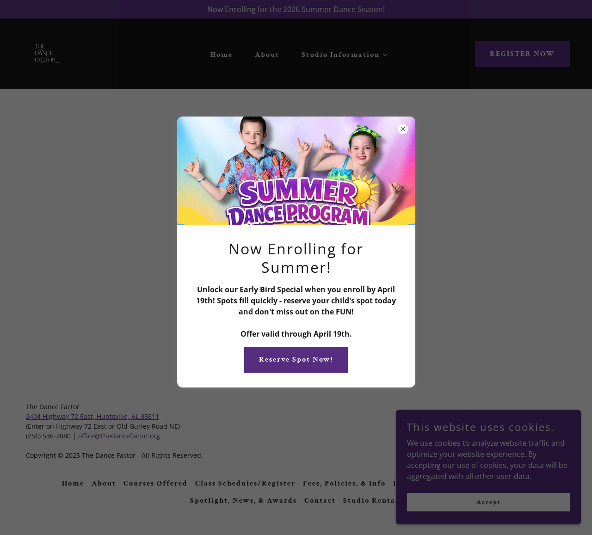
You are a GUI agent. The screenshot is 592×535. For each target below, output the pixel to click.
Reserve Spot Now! (296, 359)
